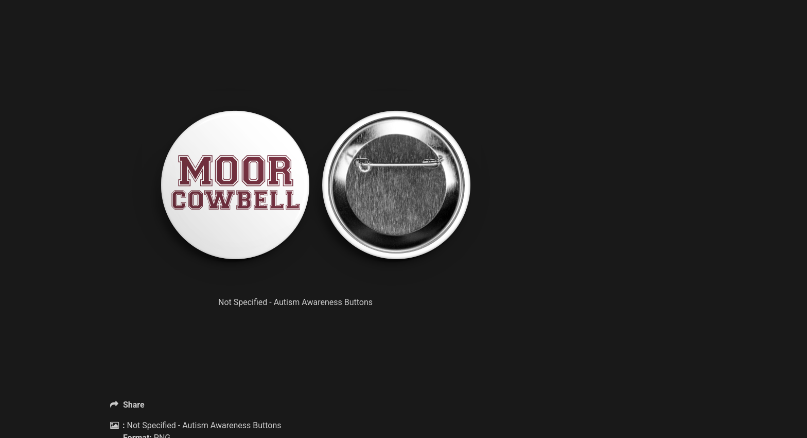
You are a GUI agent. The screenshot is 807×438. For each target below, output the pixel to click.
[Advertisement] (311, 62)
